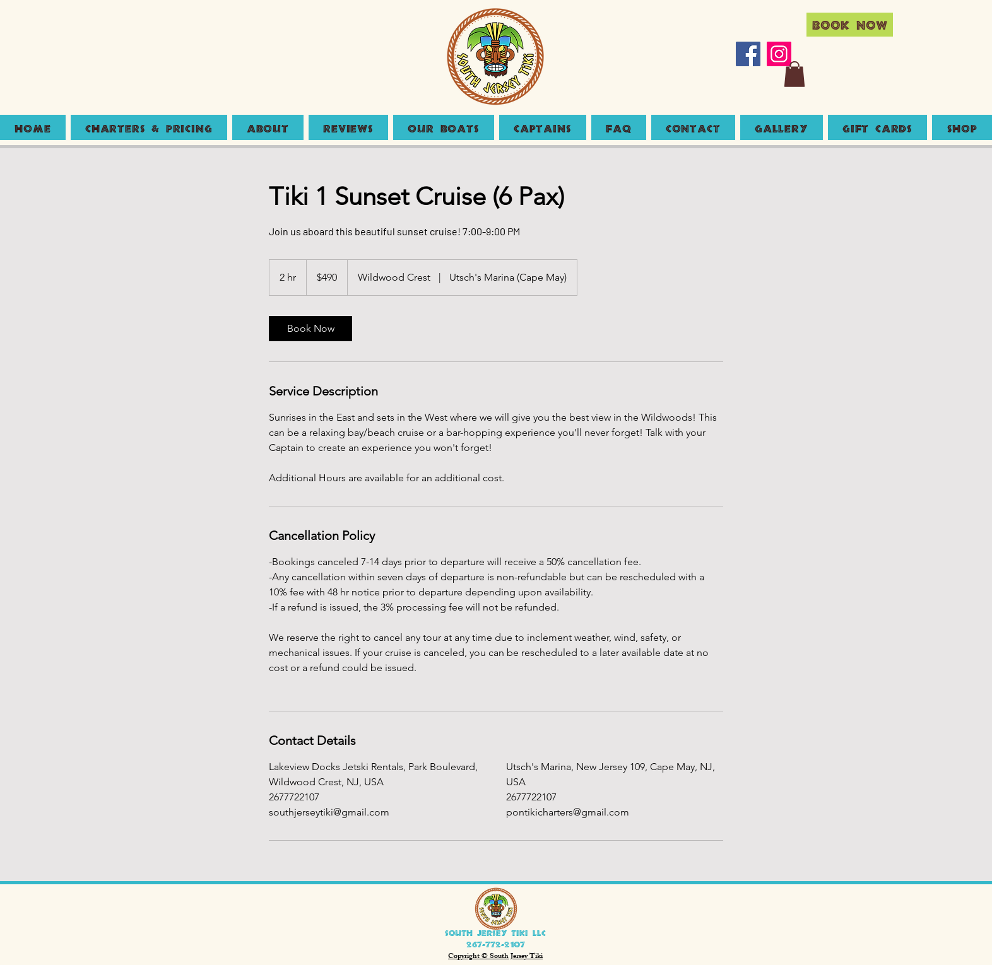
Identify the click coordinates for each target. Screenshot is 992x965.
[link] (310, 328)
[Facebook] (748, 54)
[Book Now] (849, 25)
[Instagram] (779, 54)
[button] (794, 74)
